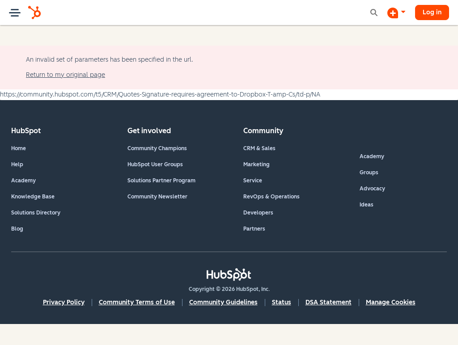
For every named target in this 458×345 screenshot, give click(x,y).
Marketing (256, 164)
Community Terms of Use (137, 302)
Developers (258, 213)
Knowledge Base (33, 197)
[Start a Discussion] (396, 12)
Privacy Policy (64, 302)
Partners (254, 229)
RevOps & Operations (271, 197)
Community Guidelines (223, 302)
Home (18, 148)
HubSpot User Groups (155, 164)
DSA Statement (328, 302)
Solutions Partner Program (161, 180)
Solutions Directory (35, 213)
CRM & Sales (259, 148)
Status (281, 302)
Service (252, 180)
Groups (369, 172)
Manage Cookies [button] (391, 302)
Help (17, 164)
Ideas (366, 205)
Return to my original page (65, 75)
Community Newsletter (157, 197)
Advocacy (372, 188)
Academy (23, 180)
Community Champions (157, 148)
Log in (432, 12)
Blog (17, 229)
